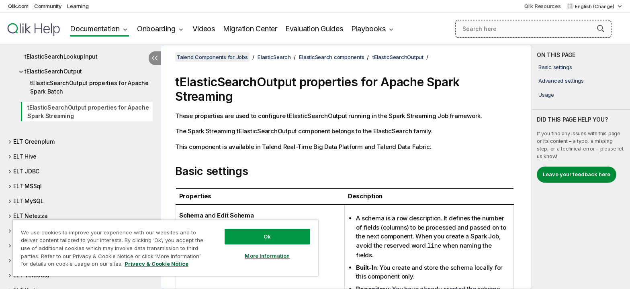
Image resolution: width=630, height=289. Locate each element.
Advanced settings (561, 80)
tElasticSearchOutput (53, 71)
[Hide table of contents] (155, 58)
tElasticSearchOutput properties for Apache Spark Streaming (88, 111)
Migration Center (250, 28)
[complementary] (581, 167)
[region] (165, 248)
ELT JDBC (26, 171)
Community (48, 6)
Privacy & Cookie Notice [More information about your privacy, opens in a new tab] (156, 264)
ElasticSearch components (331, 57)
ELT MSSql (27, 186)
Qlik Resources (542, 6)
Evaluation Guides (314, 28)
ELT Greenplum (34, 141)
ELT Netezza (30, 215)
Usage (546, 95)
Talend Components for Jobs (212, 57)
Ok (267, 236)
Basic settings (555, 67)
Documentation (95, 28)
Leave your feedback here (576, 174)
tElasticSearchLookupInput (61, 56)
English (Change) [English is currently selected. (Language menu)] (595, 6)
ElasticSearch (274, 57)
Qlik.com (18, 6)
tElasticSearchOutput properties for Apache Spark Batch (89, 87)
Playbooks (368, 28)
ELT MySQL (28, 200)
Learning (77, 6)
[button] (601, 28)
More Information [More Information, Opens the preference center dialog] (267, 255)
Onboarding (156, 28)
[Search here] (533, 28)
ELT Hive (25, 156)
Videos (203, 28)
